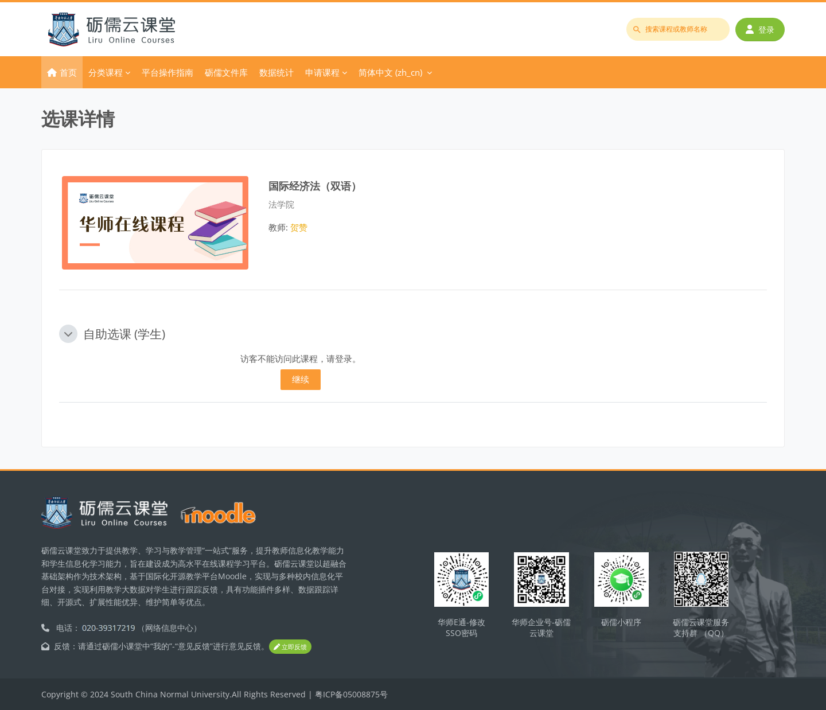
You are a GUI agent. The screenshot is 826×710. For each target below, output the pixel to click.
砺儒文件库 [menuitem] (226, 72)
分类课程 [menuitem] (105, 72)
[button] (68, 334)
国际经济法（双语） (314, 185)
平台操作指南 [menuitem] (167, 72)
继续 (300, 379)
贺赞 (298, 227)
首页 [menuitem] (68, 72)
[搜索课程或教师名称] (678, 29)
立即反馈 (290, 647)
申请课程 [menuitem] (322, 72)
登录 (760, 29)
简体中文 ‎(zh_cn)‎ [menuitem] (390, 72)
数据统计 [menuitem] (276, 72)
